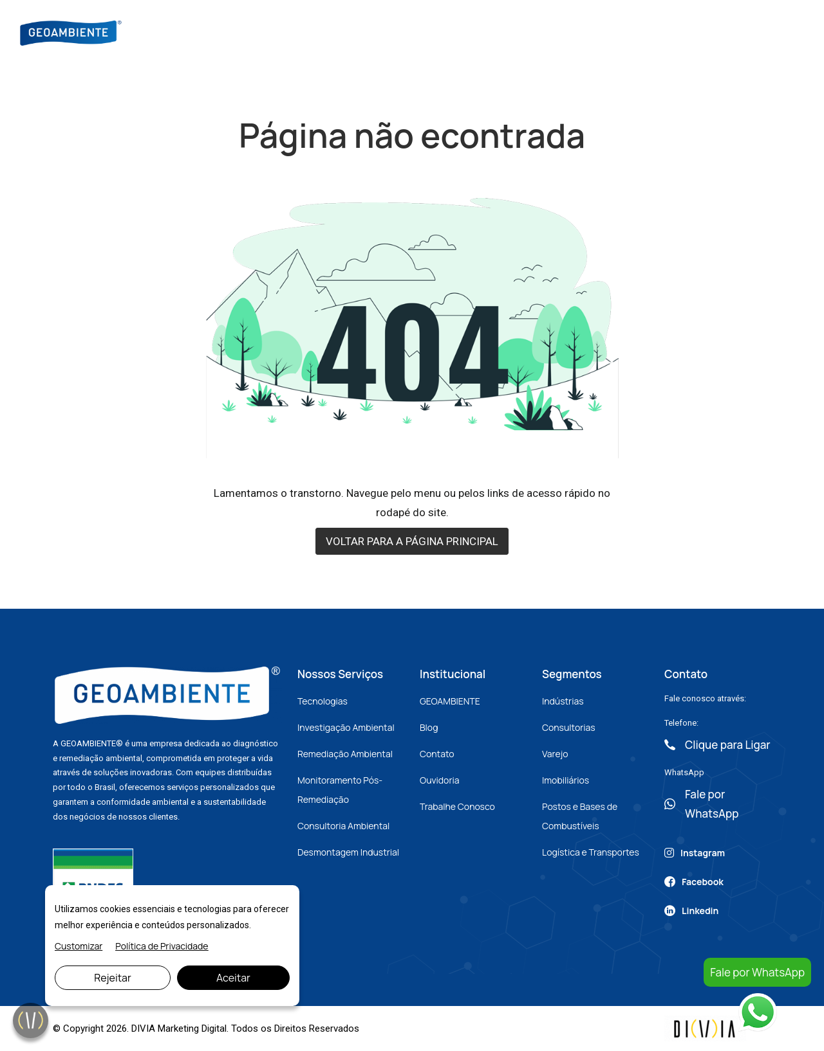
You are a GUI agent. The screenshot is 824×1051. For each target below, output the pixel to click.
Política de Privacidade (161, 946)
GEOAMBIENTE (450, 701)
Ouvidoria (440, 780)
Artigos (535, 32)
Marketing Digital (192, 1028)
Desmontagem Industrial (348, 852)
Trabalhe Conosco (457, 806)
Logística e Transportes (590, 852)
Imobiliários (565, 780)
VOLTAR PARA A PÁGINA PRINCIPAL (412, 541)
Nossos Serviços (415, 32)
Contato (594, 32)
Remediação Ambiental (345, 754)
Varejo (555, 754)
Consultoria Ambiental (343, 826)
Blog (486, 32)
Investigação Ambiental (346, 727)
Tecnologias (322, 701)
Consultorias (568, 727)
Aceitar (233, 978)
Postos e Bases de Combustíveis (579, 816)
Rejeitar (112, 978)
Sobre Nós (331, 32)
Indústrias (563, 701)
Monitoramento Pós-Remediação (339, 789)
